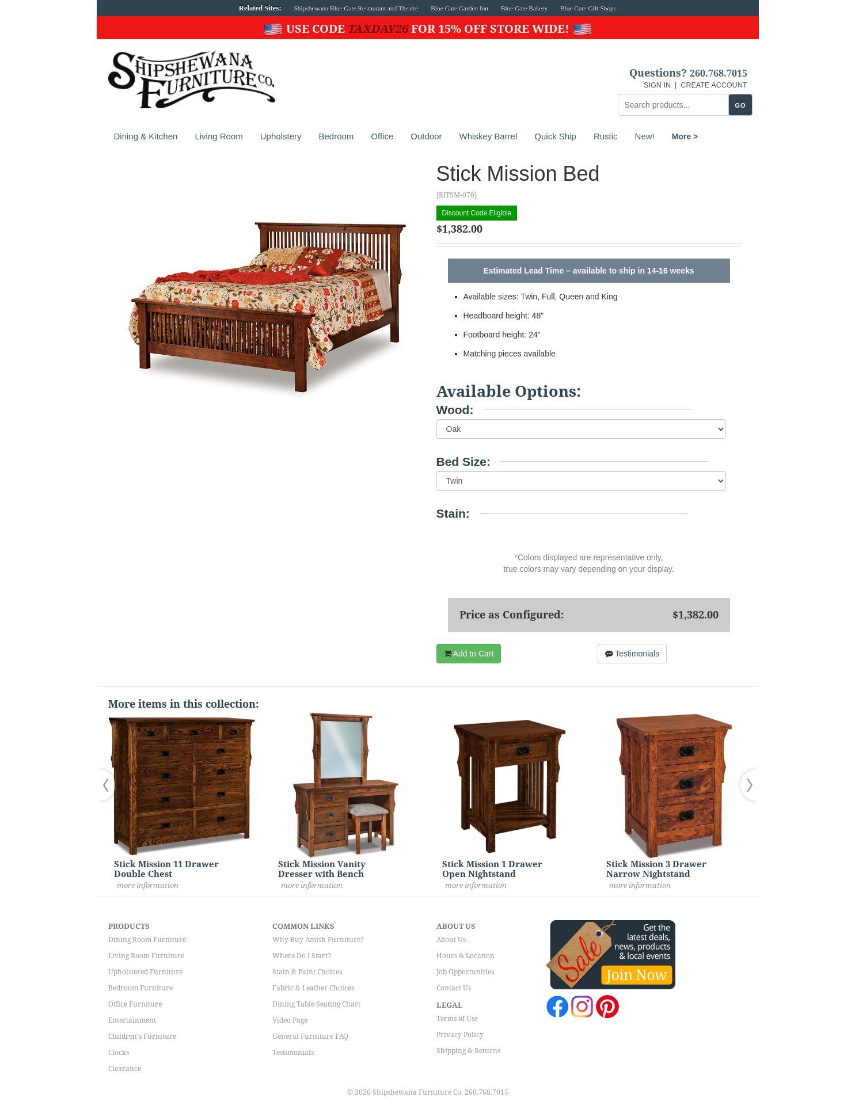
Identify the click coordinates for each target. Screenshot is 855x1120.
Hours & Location (465, 956)
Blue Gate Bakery (524, 8)
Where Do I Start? (301, 956)
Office (382, 136)
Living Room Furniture (146, 956)
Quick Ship (555, 136)
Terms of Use (457, 1019)
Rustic (606, 136)
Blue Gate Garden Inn (459, 8)
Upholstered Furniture (145, 972)
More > (685, 136)
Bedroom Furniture (140, 988)
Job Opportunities (465, 972)
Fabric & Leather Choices (313, 988)
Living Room (218, 136)
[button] (110, 785)
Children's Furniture (142, 1036)
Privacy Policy (460, 1035)
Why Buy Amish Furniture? (318, 940)
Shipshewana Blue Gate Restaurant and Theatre (356, 8)
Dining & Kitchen (146, 136)
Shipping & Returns (468, 1051)
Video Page (289, 1020)
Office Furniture (135, 1004)
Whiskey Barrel (488, 136)
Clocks (118, 1053)
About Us (451, 940)
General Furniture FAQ (310, 1036)
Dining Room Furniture (147, 940)
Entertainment (132, 1020)
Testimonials (632, 653)
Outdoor (426, 136)
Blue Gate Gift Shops (588, 8)
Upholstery (281, 136)
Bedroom (336, 136)
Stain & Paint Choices (307, 972)
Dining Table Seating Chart (316, 1004)
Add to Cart (469, 653)
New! (645, 136)
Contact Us (453, 988)
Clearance (124, 1069)
